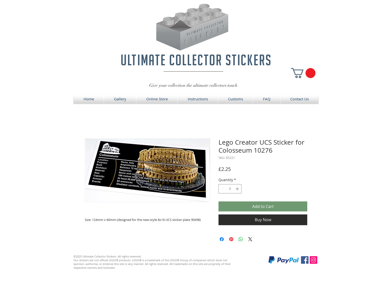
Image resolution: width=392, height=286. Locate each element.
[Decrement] (222, 188)
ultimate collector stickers (196, 60)
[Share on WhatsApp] (241, 239)
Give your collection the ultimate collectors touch (193, 85)
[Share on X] (250, 239)
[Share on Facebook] (222, 239)
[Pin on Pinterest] (231, 239)
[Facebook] (304, 260)
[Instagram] (313, 260)
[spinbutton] (230, 188)
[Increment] (237, 188)
